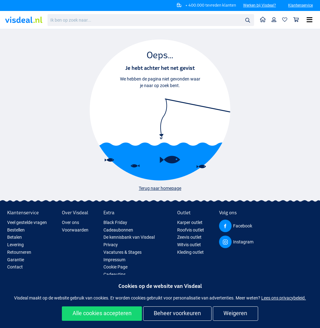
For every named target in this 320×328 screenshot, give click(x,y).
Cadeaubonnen (118, 229)
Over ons (70, 222)
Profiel (275, 20)
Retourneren (19, 252)
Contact (15, 266)
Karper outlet (189, 222)
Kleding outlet (190, 252)
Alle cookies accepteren (102, 313)
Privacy (110, 244)
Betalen (14, 237)
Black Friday (115, 222)
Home (264, 19)
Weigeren (235, 313)
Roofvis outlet (190, 229)
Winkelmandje (297, 20)
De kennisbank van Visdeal (129, 237)
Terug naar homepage (160, 188)
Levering (15, 244)
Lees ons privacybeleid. (283, 297)
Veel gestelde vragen (27, 222)
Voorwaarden (75, 229)
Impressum (114, 259)
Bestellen (16, 229)
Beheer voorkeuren (177, 313)
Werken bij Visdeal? (259, 5)
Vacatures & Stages (122, 252)
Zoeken (249, 20)
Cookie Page (115, 266)
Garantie (15, 259)
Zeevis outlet (189, 237)
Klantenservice (300, 5)
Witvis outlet (189, 244)
